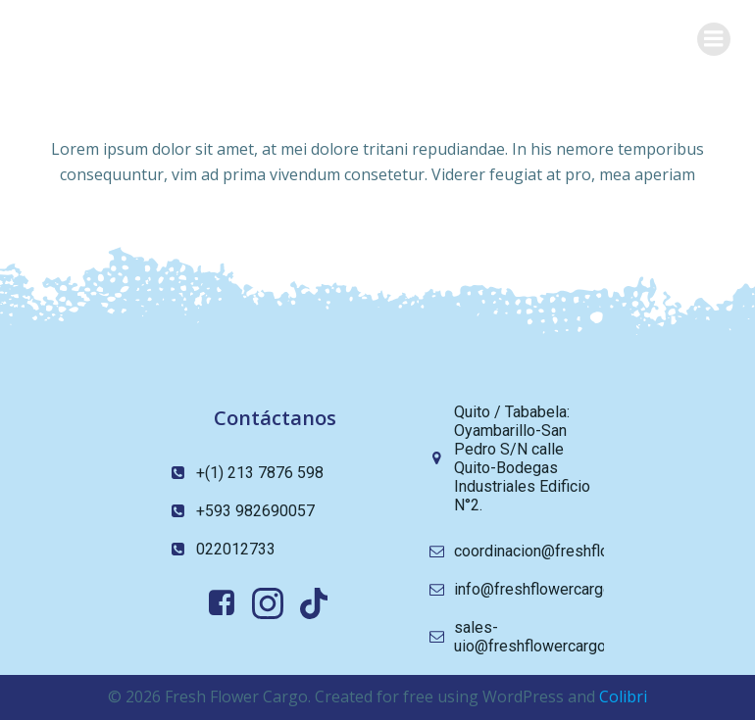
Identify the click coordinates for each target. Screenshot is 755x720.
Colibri (623, 696)
